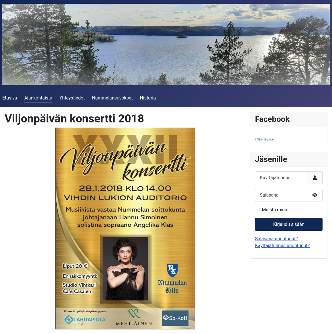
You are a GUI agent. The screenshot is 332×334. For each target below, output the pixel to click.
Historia (148, 98)
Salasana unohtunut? (276, 238)
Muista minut (275, 209)
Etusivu (9, 98)
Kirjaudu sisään (289, 224)
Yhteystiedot (72, 98)
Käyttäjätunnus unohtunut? (282, 245)
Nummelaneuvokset (112, 98)
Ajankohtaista (38, 98)
